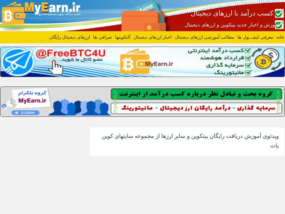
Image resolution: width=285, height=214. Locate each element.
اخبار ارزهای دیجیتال (153, 37)
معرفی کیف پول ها (255, 37)
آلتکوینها (122, 37)
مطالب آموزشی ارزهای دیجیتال (205, 37)
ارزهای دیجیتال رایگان (69, 37)
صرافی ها (102, 37)
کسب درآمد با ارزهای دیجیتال (232, 13)
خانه (280, 37)
